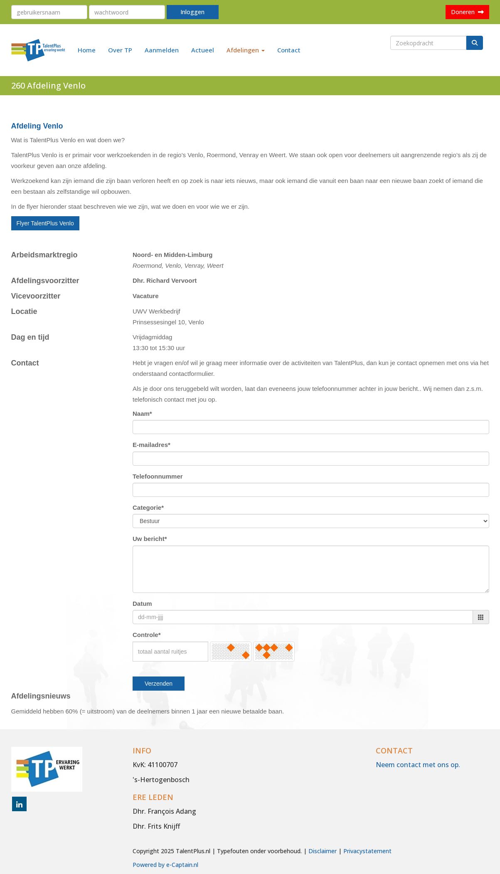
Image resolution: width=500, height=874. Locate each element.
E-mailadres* (151, 444)
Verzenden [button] (158, 683)
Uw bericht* (150, 538)
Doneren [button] (467, 12)
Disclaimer (322, 851)
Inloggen (192, 12)
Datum (142, 603)
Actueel (202, 50)
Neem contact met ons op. (418, 764)
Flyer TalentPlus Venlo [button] (45, 223)
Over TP (120, 50)
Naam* (142, 413)
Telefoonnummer (158, 476)
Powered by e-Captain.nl (165, 865)
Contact (288, 50)
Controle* (147, 634)
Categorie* (148, 507)
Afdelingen (246, 50)
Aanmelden (162, 50)
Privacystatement (367, 851)
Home (87, 50)
